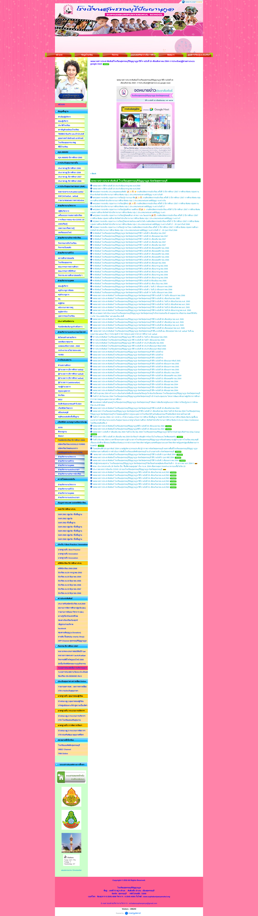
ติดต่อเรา (171, 55)
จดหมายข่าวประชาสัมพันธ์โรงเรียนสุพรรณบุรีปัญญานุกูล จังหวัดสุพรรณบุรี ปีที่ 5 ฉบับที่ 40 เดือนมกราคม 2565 (136, 364)
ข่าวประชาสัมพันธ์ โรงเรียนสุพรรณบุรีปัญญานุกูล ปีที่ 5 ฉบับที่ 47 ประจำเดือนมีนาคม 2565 (128, 343)
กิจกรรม (115, 55)
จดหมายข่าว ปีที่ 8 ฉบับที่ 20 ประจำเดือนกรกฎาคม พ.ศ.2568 (116, 186)
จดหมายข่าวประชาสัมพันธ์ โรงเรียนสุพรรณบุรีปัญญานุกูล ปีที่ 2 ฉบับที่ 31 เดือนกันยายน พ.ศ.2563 (131, 487)
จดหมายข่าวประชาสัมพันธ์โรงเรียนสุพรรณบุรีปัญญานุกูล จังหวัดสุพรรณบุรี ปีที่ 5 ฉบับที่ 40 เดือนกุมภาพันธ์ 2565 (137, 361)
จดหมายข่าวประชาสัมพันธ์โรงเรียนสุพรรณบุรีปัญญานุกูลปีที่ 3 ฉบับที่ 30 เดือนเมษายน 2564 (129, 426)
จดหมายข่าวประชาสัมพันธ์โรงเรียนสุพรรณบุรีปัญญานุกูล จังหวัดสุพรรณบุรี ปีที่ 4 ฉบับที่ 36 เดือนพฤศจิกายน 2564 (137, 376)
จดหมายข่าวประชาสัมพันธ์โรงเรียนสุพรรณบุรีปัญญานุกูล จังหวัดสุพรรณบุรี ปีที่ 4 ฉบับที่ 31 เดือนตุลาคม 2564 (135, 381)
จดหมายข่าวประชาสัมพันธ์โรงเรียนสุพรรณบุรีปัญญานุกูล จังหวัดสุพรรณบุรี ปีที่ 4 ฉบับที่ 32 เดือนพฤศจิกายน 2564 (137, 378)
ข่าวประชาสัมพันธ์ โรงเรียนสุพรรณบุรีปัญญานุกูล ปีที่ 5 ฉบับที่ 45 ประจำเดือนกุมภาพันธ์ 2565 (129, 349)
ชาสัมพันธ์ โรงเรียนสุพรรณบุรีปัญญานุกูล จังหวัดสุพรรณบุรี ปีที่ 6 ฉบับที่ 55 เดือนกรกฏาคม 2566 (130, 275)
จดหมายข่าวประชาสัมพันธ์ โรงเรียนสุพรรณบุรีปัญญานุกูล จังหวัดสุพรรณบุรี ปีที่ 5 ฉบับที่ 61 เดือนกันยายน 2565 (136, 298)
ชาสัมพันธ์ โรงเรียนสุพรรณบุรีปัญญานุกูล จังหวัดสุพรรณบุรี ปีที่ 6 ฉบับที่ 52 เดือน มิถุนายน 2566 (130, 284)
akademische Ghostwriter (71, 870)
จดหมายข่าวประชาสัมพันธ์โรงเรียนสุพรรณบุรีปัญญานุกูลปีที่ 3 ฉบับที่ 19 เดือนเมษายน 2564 (129, 429)
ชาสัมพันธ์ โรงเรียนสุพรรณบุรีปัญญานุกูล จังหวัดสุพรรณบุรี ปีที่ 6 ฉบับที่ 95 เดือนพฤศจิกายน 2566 (131, 257)
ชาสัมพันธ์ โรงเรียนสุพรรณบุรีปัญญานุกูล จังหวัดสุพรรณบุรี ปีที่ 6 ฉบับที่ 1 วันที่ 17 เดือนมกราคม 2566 (132, 287)
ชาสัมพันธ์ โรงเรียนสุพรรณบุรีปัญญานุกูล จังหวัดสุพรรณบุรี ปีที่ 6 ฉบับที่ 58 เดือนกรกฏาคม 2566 (130, 269)
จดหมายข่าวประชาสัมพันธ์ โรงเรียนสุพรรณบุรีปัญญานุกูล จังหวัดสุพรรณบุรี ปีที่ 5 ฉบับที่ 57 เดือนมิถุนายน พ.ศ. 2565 (138, 322)
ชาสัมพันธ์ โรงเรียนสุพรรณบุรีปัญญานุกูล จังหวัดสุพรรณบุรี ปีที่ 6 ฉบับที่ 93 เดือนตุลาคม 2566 (129, 263)
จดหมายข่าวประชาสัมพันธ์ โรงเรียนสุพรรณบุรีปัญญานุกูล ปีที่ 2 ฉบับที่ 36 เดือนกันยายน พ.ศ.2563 (131, 472)
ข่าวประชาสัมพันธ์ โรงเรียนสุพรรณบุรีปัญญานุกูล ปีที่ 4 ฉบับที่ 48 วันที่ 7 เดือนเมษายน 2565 (129, 340)
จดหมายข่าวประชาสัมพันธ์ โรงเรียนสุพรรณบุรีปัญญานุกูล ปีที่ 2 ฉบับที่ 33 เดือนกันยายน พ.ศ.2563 (131, 481)
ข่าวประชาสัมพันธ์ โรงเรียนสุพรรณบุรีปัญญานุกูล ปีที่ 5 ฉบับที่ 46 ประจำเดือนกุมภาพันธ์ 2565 (129, 346)
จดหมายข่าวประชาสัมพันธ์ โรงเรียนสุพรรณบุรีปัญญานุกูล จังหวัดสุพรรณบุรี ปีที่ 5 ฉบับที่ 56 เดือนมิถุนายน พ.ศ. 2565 (138, 325)
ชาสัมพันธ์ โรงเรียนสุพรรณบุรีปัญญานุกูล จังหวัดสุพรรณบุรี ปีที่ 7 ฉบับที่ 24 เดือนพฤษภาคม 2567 (130, 236)
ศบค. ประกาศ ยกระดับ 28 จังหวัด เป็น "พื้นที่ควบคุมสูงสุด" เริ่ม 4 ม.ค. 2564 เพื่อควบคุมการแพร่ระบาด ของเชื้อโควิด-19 (139, 466)
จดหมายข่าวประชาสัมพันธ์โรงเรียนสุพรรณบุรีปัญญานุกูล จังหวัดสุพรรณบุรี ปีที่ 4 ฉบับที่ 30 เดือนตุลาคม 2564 (135, 384)
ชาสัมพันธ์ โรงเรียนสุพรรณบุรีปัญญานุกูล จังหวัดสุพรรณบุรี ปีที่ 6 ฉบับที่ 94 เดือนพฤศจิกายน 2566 (131, 260)
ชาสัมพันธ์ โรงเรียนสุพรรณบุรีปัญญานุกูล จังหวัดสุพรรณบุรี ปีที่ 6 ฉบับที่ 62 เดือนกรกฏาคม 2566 (130, 266)
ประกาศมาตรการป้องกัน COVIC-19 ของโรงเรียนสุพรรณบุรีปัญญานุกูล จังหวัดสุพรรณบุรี (128, 469)
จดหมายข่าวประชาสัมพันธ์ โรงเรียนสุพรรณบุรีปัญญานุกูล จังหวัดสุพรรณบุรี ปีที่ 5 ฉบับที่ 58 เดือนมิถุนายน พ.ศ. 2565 (138, 319)
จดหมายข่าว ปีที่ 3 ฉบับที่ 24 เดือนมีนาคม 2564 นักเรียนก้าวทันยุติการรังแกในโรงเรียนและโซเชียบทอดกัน (134, 437)
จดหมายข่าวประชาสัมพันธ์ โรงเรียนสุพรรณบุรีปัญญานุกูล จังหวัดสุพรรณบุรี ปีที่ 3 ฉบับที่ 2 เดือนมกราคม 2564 (136, 460)
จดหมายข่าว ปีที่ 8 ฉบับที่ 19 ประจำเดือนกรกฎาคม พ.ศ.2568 (116, 189)
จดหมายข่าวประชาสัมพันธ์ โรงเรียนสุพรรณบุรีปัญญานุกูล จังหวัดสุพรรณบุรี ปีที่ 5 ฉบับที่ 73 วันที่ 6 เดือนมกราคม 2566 (139, 295)
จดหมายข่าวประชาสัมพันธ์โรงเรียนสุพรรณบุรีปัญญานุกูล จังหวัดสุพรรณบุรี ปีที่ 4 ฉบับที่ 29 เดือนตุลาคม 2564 (135, 387)
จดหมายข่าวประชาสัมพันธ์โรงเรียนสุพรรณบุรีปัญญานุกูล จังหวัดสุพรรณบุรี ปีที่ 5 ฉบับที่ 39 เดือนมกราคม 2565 (136, 367)
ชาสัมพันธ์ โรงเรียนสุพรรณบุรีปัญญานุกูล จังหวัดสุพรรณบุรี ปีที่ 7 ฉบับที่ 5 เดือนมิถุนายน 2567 (129, 233)
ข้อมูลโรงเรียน (87, 55)
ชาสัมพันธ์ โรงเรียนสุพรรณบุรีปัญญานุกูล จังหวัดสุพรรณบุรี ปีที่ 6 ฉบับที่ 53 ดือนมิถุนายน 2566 (129, 281)
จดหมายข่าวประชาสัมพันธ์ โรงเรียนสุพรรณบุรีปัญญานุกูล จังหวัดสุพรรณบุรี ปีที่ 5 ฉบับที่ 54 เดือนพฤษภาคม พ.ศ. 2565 (139, 328)
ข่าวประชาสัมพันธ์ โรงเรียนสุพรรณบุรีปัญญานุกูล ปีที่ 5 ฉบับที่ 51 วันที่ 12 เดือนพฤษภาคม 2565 (130, 337)
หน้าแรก (59, 55)
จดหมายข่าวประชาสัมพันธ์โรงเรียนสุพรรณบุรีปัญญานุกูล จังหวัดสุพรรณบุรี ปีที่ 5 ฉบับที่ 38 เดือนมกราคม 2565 (136, 370)
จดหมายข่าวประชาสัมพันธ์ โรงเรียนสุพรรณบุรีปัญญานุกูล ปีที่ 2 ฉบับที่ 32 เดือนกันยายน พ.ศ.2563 (131, 484)
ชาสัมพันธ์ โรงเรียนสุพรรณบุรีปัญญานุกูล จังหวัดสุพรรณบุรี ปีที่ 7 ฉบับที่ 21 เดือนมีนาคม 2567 (129, 239)
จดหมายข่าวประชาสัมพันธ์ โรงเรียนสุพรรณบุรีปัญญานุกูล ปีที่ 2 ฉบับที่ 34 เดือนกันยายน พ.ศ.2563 (131, 478)
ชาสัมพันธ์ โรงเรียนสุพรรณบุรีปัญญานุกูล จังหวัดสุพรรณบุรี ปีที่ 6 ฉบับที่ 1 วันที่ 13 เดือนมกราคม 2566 (132, 290)
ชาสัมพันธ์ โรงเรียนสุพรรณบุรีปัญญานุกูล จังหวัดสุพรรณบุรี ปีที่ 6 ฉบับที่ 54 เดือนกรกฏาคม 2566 (130, 278)
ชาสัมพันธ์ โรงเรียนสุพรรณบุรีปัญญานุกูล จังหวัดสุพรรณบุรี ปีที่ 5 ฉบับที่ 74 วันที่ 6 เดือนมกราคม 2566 (132, 292)
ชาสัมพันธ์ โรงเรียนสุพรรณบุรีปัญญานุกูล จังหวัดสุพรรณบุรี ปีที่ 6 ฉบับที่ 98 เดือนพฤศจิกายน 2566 (131, 251)
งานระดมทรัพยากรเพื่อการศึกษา (143, 55)
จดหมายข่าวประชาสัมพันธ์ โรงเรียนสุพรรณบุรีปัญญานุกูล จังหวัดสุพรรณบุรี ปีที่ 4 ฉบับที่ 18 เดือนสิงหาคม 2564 (136, 408)
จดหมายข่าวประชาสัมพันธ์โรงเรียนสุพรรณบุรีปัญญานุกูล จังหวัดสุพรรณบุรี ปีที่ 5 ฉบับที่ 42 (128, 352)
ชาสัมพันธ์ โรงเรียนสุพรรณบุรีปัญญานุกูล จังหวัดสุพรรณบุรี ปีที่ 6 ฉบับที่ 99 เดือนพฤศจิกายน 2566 (131, 248)
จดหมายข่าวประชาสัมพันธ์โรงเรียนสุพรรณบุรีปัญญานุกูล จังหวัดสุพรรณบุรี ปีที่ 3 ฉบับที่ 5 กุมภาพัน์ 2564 (133, 457)
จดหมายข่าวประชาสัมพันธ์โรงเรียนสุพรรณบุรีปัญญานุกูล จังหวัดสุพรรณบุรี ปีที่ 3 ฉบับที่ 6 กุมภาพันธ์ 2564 (134, 454)
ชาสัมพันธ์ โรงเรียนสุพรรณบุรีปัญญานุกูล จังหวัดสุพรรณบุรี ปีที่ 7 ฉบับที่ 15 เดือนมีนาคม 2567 (129, 245)
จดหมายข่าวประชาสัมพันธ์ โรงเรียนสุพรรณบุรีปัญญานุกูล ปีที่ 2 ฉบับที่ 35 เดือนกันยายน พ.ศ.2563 (131, 475)
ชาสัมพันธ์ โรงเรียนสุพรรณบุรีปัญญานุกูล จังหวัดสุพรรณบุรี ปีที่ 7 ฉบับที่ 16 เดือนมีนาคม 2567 (129, 242)
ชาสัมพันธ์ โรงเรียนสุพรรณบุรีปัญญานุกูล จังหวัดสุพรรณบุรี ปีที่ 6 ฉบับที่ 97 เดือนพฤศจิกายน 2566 (131, 254)
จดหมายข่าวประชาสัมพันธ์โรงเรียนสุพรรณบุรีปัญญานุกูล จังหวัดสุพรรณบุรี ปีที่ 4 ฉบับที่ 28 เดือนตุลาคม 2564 (135, 390)
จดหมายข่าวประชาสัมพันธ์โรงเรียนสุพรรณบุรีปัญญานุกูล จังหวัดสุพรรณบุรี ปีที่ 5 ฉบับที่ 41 (128, 358)
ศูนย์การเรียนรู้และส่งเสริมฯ (199, 55)
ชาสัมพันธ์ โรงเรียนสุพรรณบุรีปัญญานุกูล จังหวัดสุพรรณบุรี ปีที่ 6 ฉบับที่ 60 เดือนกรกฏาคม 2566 (130, 272)
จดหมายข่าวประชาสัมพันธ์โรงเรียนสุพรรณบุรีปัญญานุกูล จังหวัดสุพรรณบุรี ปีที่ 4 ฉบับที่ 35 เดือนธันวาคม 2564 (136, 373)
